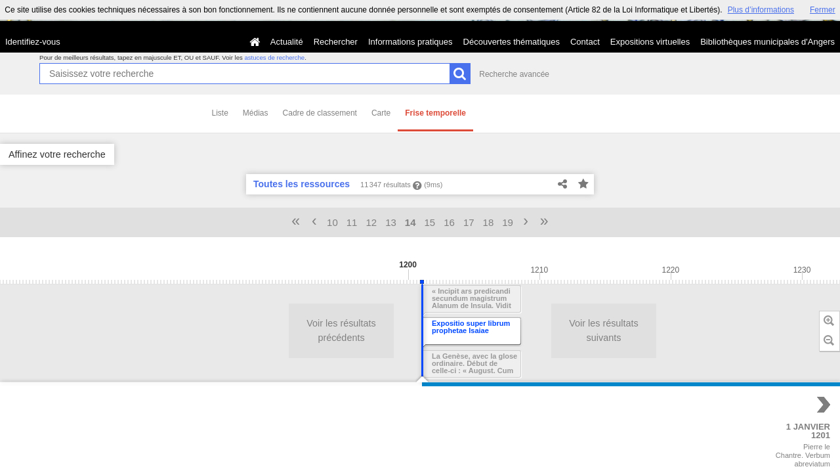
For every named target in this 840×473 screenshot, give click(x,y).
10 (332, 222)
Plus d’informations (761, 9)
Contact (585, 42)
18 (488, 222)
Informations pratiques (410, 42)
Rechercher (336, 42)
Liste (220, 113)
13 (390, 222)
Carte (380, 113)
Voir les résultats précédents (334, 330)
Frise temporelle (435, 113)
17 (468, 222)
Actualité (286, 42)
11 (352, 222)
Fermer (822, 9)
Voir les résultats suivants (597, 330)
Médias (255, 113)
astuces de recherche (274, 57)
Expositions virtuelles (650, 42)
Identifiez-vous (32, 42)
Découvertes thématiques (511, 42)
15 (430, 222)
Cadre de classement (320, 113)
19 (507, 222)
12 (371, 222)
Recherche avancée (514, 74)
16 (449, 222)
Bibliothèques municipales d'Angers (767, 42)
